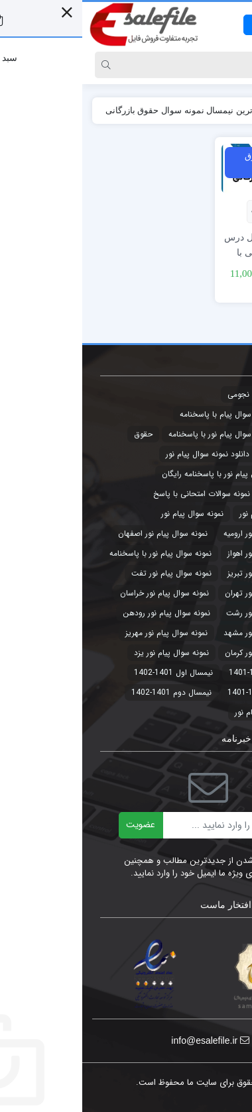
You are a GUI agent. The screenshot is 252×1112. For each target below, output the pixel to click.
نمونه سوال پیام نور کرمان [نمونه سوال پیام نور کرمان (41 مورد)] (184, 652)
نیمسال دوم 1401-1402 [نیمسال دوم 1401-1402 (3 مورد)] (89, 692)
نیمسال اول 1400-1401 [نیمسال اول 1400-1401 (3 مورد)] (186, 672)
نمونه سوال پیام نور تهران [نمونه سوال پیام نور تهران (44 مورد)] (184, 593)
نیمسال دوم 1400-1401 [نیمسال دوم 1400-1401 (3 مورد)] (185, 692)
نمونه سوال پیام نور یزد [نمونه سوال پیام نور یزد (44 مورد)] (89, 652)
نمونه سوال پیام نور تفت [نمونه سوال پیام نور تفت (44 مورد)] (89, 573)
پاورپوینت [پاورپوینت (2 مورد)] (208, 712)
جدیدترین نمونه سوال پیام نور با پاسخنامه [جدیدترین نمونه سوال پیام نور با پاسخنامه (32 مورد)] (155, 434)
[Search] (139, 65)
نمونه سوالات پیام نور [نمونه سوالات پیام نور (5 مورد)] (191, 513)
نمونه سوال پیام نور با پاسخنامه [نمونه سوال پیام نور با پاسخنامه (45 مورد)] (78, 553)
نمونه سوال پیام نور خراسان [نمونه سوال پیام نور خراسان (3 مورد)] (82, 593)
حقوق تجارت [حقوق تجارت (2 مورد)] (204, 454)
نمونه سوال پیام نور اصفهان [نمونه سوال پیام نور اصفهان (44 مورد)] (80, 533)
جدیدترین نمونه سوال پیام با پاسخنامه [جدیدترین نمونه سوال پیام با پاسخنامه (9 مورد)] (161, 414)
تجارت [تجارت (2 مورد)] (214, 394)
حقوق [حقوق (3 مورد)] (61, 434)
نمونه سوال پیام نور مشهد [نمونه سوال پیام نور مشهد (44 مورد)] (183, 633)
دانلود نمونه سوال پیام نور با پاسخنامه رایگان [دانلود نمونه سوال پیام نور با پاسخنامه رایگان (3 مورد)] (152, 474)
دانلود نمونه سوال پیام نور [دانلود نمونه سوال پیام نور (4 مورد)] (125, 454)
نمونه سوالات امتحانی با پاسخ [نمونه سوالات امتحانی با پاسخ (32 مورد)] (119, 493)
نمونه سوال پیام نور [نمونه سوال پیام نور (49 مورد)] (110, 513)
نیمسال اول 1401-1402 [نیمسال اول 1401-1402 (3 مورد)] (91, 672)
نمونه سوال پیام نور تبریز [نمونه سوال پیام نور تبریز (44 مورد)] (185, 573)
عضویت (58, 824)
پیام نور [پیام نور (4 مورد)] (164, 712)
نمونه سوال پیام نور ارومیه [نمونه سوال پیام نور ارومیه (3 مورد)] (183, 533)
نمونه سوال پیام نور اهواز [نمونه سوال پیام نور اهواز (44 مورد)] (185, 553)
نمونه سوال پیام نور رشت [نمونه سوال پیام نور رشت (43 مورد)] (184, 613)
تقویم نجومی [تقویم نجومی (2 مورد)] (166, 394)
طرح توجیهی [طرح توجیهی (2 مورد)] (204, 493)
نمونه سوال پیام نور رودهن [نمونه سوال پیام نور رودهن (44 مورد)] (84, 613)
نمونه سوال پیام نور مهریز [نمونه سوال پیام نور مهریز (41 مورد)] (84, 633)
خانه (227, 110)
